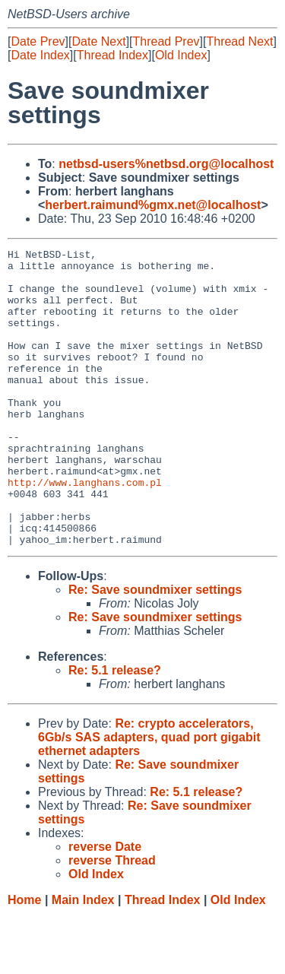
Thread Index (112, 55)
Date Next (98, 41)
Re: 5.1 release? (114, 729)
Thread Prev (166, 41)
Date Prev (38, 41)
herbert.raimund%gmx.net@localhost (153, 204)
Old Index (181, 55)
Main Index (83, 959)
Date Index (40, 55)
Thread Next (239, 41)
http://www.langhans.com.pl (85, 530)
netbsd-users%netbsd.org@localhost (166, 163)
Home (24, 959)
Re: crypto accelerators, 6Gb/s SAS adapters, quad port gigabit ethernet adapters (149, 796)
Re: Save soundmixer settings (155, 648)
